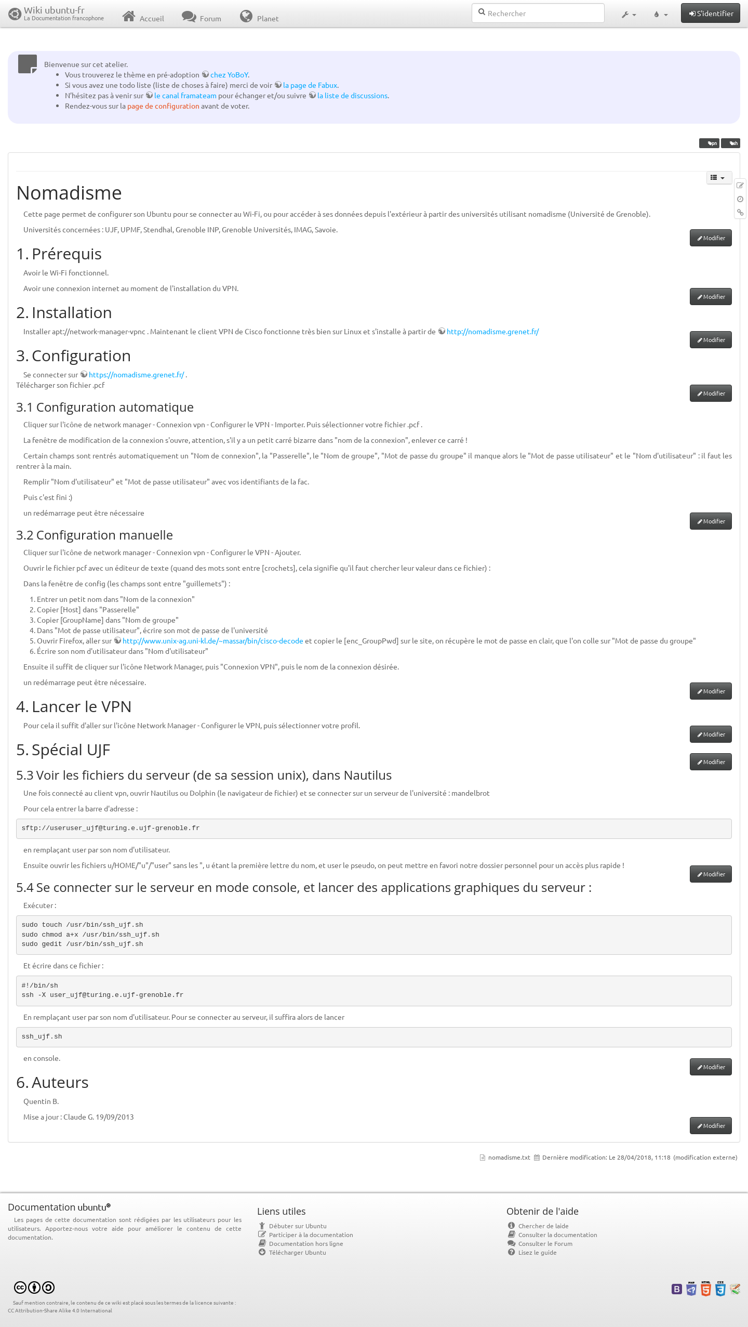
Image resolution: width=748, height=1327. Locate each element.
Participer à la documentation (305, 1234)
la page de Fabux (310, 84)
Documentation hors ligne (300, 1243)
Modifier (714, 237)
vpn (709, 143)
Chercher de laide (537, 1225)
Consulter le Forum (539, 1243)
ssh (730, 143)
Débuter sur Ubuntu (292, 1225)
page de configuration (163, 105)
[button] (628, 13)
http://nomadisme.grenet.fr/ (493, 331)
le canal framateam (185, 95)
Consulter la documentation (551, 1234)
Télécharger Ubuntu (291, 1252)
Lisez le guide (531, 1252)
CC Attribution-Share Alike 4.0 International (60, 1310)
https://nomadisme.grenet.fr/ (136, 374)
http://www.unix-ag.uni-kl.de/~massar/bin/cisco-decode (213, 640)
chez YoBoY (229, 74)
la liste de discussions (352, 95)
